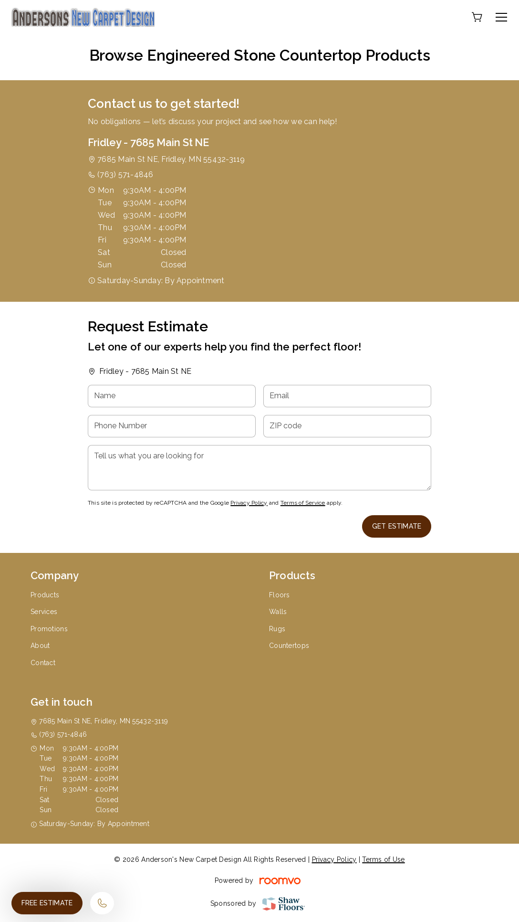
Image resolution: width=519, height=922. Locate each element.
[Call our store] (102, 903)
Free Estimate (47, 903)
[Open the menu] (501, 17)
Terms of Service (302, 502)
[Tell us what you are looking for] (259, 467)
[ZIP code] (347, 426)
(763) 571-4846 (125, 174)
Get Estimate (396, 526)
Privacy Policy (248, 502)
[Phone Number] (172, 426)
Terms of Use (383, 859)
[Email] (347, 396)
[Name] (172, 396)
